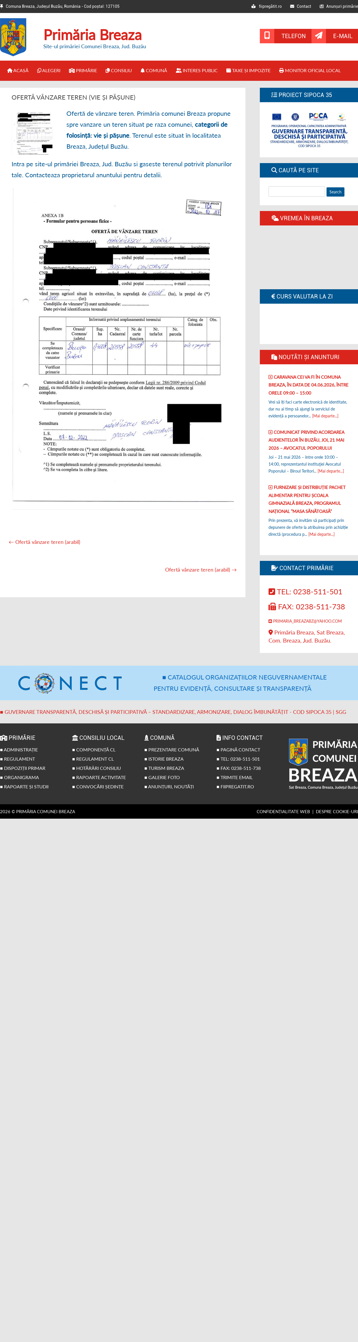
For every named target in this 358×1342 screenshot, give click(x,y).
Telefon (293, 36)
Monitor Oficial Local (310, 70)
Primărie (83, 70)
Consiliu (119, 70)
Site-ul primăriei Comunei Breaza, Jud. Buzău (94, 46)
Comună (154, 70)
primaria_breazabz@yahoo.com (305, 621)
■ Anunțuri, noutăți (169, 786)
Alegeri (48, 70)
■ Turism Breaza (164, 768)
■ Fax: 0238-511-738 (239, 768)
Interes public (197, 70)
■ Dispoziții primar (22, 768)
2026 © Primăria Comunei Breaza (37, 811)
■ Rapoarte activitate (99, 777)
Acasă (18, 70)
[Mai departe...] (325, 415)
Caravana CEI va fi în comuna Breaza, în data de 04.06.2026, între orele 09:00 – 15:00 (308, 384)
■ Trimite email (235, 777)
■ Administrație (19, 749)
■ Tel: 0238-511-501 (238, 758)
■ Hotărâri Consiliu (96, 768)
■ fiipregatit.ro (235, 786)
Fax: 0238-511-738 (306, 606)
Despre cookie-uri (337, 811)
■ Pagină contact (238, 749)
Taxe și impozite (248, 70)
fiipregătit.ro (266, 6)
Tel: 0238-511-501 (305, 591)
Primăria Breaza (92, 34)
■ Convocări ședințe (98, 786)
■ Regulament (17, 758)
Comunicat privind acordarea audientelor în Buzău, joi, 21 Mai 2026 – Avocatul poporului (306, 440)
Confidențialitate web (283, 811)
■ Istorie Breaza (164, 758)
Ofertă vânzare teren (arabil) (44, 542)
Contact (300, 6)
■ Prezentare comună (171, 749)
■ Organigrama (19, 777)
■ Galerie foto (162, 777)
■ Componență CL (93, 749)
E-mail (343, 36)
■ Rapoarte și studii (24, 786)
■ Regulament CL (93, 758)
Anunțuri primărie (339, 6)
